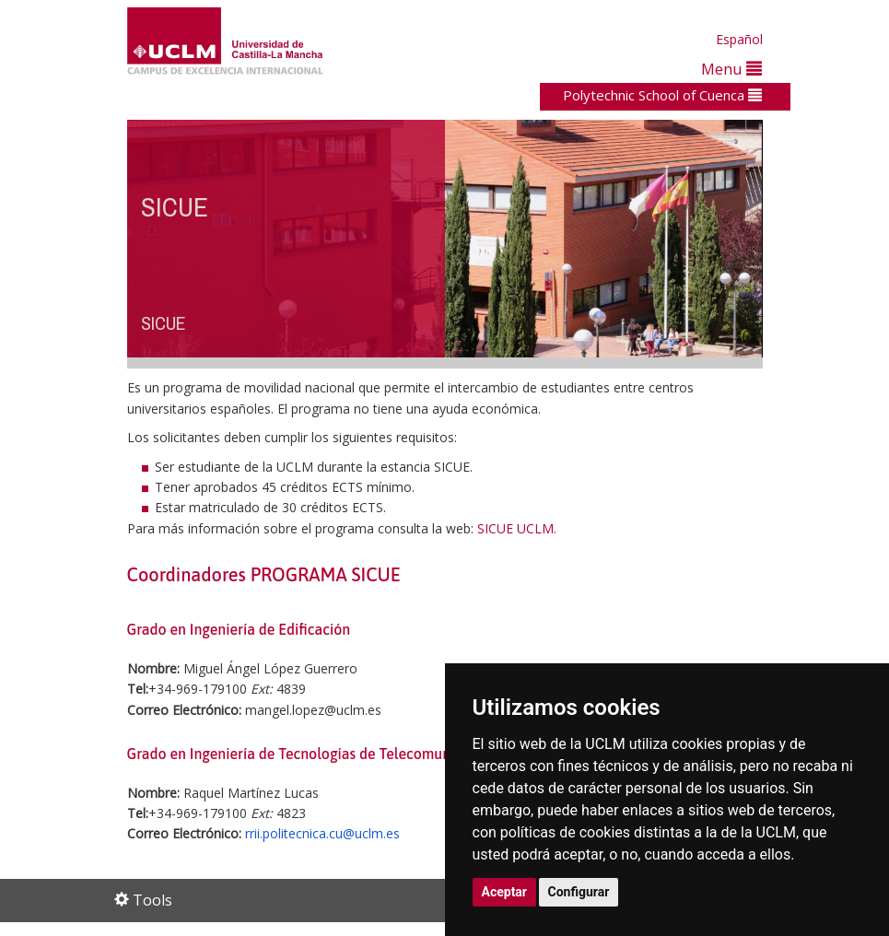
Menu (731, 68)
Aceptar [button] (505, 891)
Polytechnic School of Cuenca (662, 95)
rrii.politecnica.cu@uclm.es (322, 833)
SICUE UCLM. (516, 528)
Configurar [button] (579, 891)
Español (739, 39)
